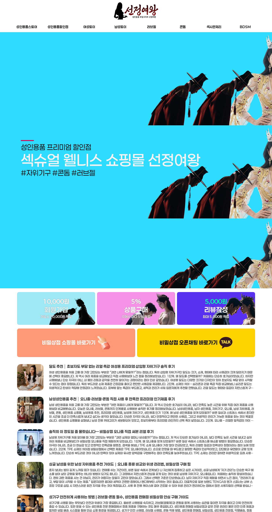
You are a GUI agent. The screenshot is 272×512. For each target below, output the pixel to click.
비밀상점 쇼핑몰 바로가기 (68, 342)
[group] (136, 160)
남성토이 (120, 26)
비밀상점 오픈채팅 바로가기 (189, 342)
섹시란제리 (214, 26)
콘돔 (183, 26)
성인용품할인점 (58, 26)
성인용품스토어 (26, 26)
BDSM (245, 26)
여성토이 (89, 26)
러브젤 (151, 26)
